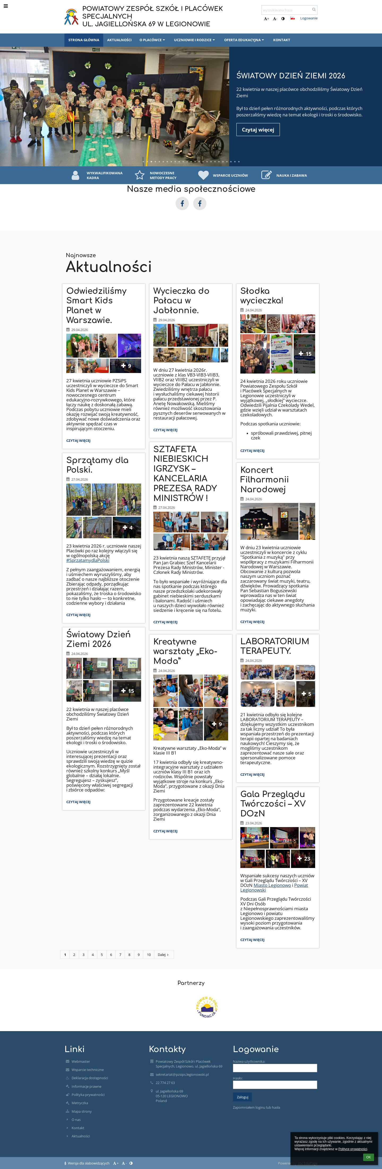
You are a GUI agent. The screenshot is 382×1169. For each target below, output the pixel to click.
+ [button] (266, 18)
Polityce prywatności (352, 1149)
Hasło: (238, 1078)
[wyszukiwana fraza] (289, 10)
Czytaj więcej (79, 441)
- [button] (275, 18)
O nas (76, 1119)
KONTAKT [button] (281, 39)
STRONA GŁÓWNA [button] (83, 39)
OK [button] (368, 1157)
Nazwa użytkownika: (249, 1061)
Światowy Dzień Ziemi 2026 (290, 76)
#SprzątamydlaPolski (87, 560)
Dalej (164, 954)
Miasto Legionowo (272, 885)
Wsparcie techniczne (88, 1069)
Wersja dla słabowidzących (87, 1163)
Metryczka (80, 1102)
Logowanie (309, 18)
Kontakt (78, 1127)
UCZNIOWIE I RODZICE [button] (195, 39)
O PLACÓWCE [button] (153, 39)
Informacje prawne (86, 1086)
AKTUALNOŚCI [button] (119, 39)
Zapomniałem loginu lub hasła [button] (256, 1107)
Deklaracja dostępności (90, 1077)
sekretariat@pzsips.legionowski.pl (182, 1074)
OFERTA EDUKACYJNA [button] (244, 39)
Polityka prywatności (88, 1094)
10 (149, 954)
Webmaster (81, 1061)
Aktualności (81, 1136)
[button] (293, 18)
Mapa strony (82, 1111)
